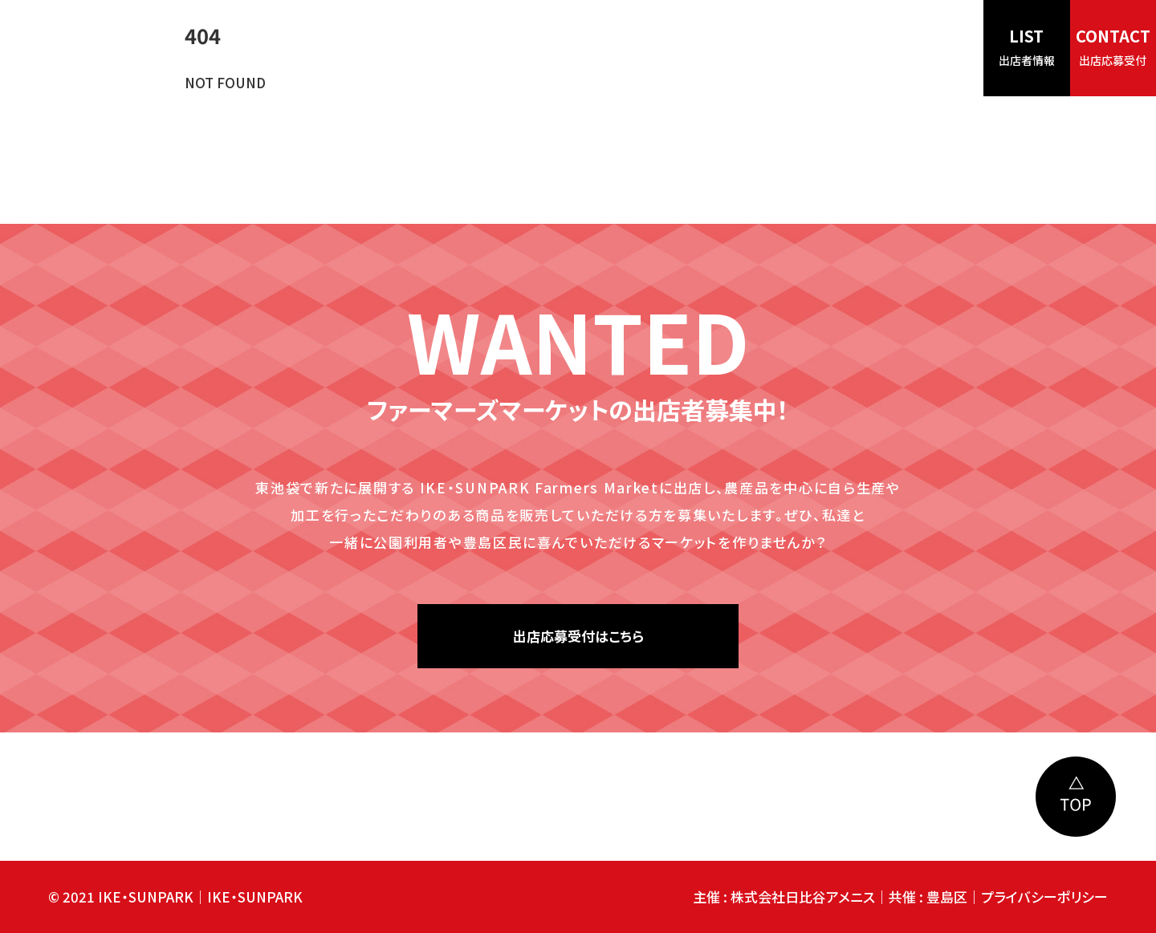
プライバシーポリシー (1044, 896)
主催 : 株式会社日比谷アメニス (784, 896)
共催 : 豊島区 (928, 896)
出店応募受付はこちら (578, 636)
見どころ (620, 48)
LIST (1027, 46)
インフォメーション (874, 48)
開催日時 (697, 48)
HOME (465, 48)
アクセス (772, 48)
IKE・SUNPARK (255, 896)
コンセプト (541, 48)
